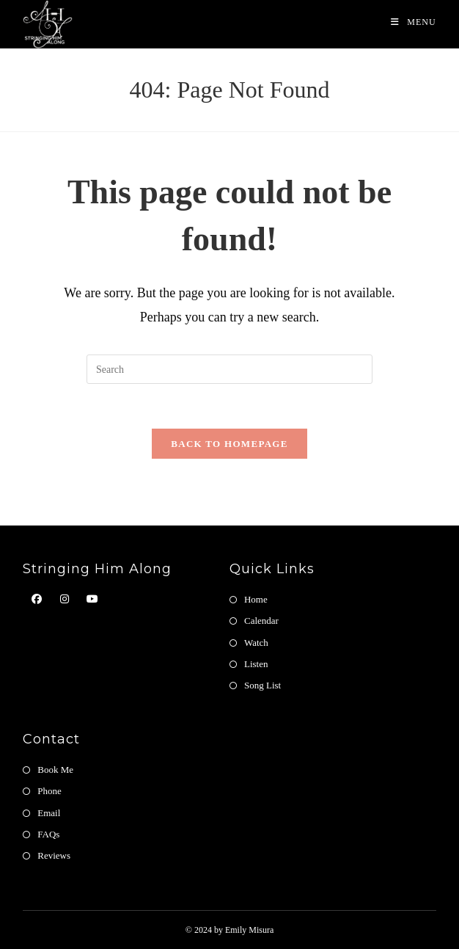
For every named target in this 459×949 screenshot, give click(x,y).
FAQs (48, 834)
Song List (262, 685)
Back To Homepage (229, 443)
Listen (256, 663)
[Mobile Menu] (413, 22)
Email (48, 812)
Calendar (261, 620)
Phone (49, 790)
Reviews (53, 855)
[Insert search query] (229, 369)
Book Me (55, 769)
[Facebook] (36, 599)
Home (256, 599)
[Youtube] (92, 599)
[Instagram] (64, 599)
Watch (256, 642)
